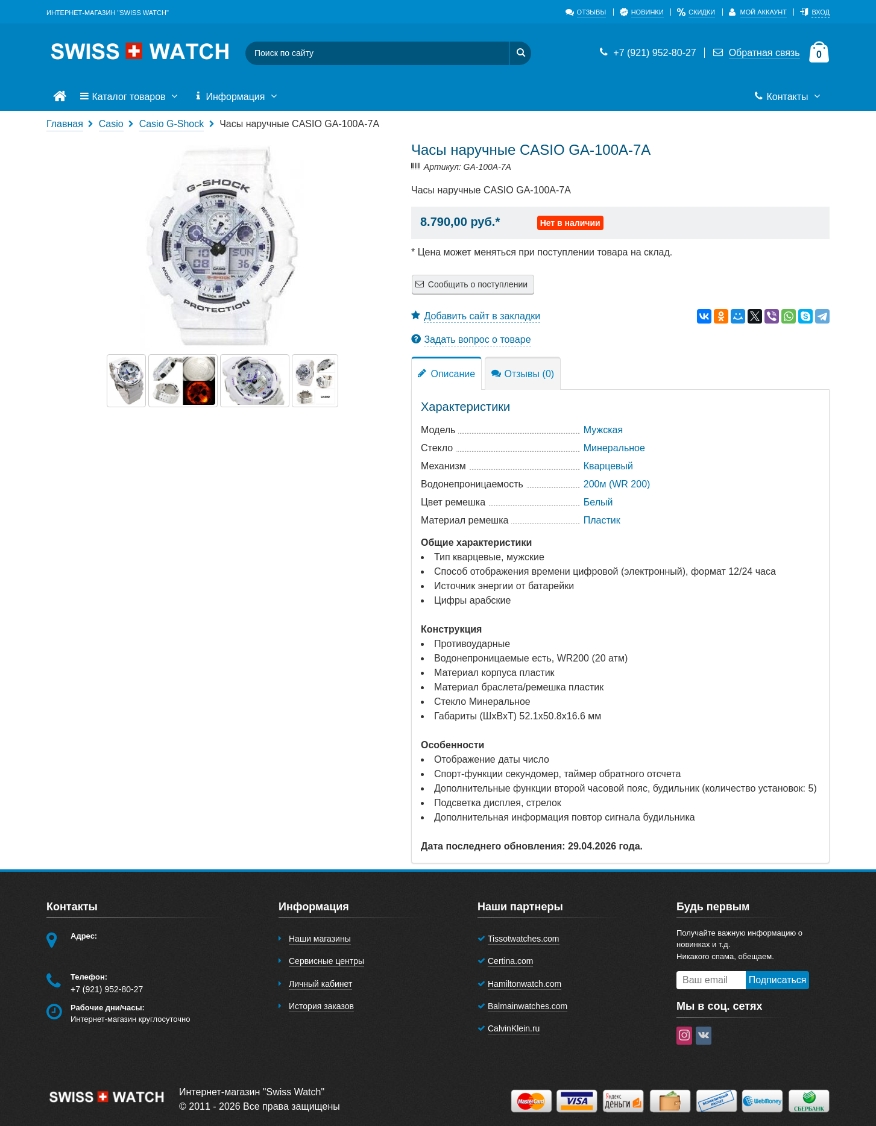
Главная (64, 124)
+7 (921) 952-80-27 (646, 53)
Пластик (602, 520)
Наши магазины (320, 938)
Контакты (788, 97)
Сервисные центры (326, 961)
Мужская (603, 430)
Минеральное (614, 448)
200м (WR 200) (617, 484)
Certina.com (510, 961)
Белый (598, 502)
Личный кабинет (320, 984)
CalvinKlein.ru (514, 1028)
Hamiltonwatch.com (524, 984)
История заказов (321, 1006)
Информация (236, 97)
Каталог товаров (129, 97)
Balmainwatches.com (527, 1006)
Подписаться (778, 980)
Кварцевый (608, 466)
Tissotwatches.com (523, 938)
